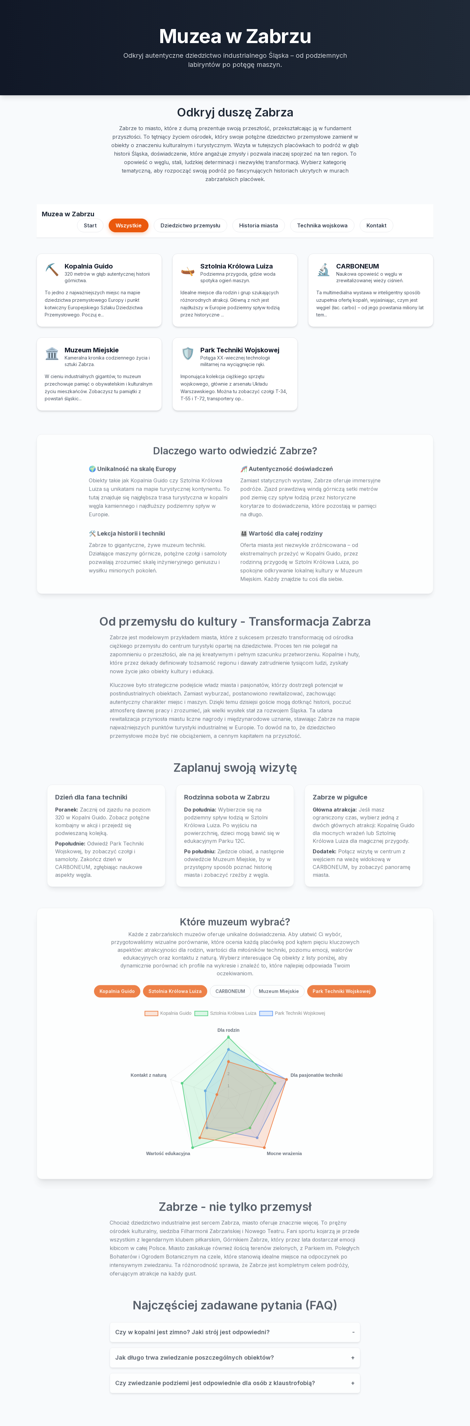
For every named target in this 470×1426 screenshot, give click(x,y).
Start (90, 225)
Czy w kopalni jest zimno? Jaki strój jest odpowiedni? (235, 1335)
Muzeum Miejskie (279, 994)
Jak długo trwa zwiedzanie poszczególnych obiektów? (235, 1360)
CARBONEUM (230, 994)
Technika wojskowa (322, 225)
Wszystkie (129, 225)
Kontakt (376, 225)
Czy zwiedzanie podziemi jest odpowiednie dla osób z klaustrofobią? (235, 1385)
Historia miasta (258, 225)
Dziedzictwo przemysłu (190, 225)
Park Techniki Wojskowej (341, 994)
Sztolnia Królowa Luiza (175, 994)
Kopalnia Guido (117, 994)
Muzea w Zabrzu (68, 214)
